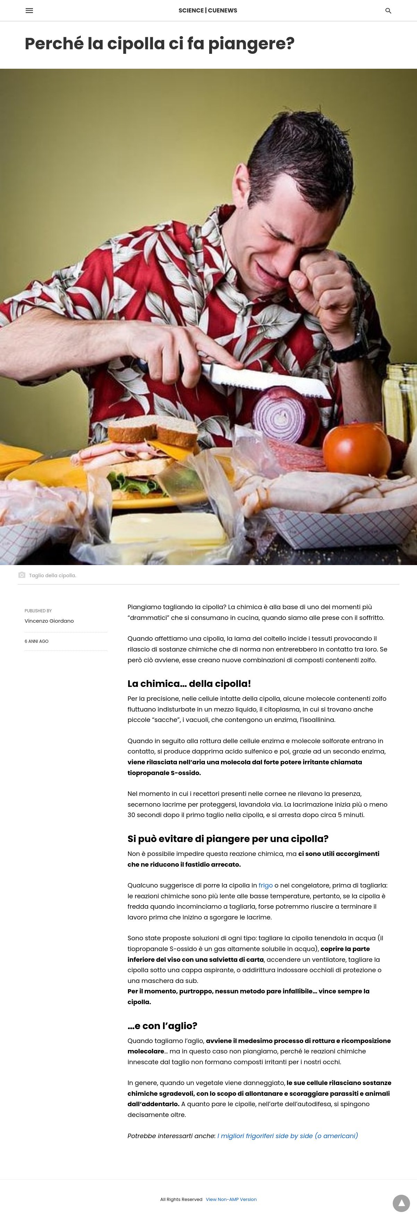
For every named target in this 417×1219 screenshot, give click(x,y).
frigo (266, 885)
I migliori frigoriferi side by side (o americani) (288, 1136)
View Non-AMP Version (231, 1199)
